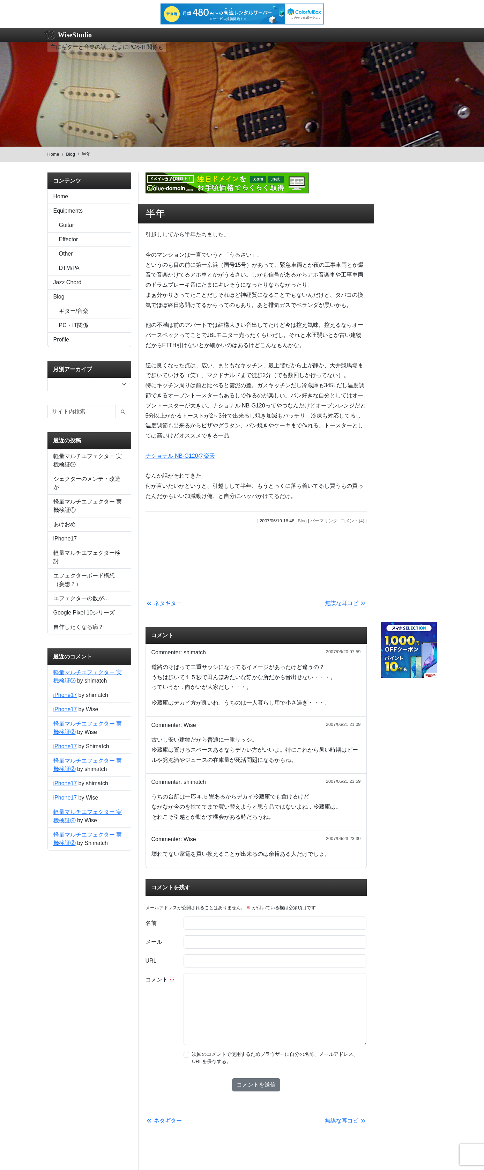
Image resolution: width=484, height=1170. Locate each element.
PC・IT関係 (73, 325)
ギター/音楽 (73, 311)
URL (151, 961)
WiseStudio (75, 35)
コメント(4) (352, 520)
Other (66, 254)
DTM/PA (69, 268)
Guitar (66, 225)
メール (154, 942)
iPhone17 (65, 539)
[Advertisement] (256, 560)
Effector (68, 239)
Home (53, 154)
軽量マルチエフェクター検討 (86, 557)
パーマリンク (323, 520)
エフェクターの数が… (81, 598)
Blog (70, 154)
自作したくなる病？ (78, 627)
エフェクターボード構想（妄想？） (84, 580)
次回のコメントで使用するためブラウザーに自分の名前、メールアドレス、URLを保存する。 (275, 1058)
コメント (160, 980)
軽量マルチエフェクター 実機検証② (87, 460)
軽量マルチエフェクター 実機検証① (87, 506)
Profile (61, 340)
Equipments (68, 211)
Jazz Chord (67, 282)
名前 (151, 923)
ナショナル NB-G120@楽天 (180, 456)
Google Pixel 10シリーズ (84, 613)
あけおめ (64, 524)
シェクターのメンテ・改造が (86, 483)
